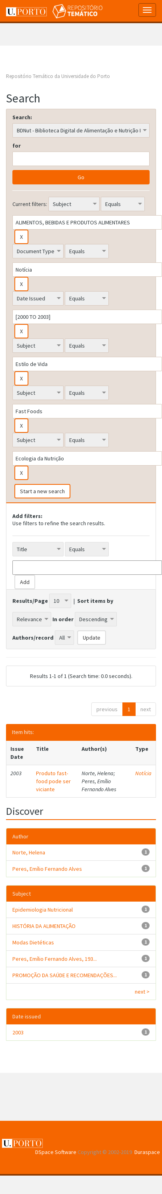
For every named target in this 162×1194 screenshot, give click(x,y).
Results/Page (30, 600)
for (16, 145)
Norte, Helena (28, 852)
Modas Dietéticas (33, 942)
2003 (18, 1032)
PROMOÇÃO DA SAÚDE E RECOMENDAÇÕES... (64, 975)
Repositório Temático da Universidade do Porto (58, 76)
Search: (22, 117)
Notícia (143, 773)
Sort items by (95, 600)
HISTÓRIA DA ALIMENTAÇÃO (44, 926)
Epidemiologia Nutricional (42, 909)
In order (63, 619)
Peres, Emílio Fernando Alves (47, 868)
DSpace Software (55, 1152)
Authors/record (33, 637)
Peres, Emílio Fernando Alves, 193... (54, 958)
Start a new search (42, 491)
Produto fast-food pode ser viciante (53, 781)
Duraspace (147, 1152)
